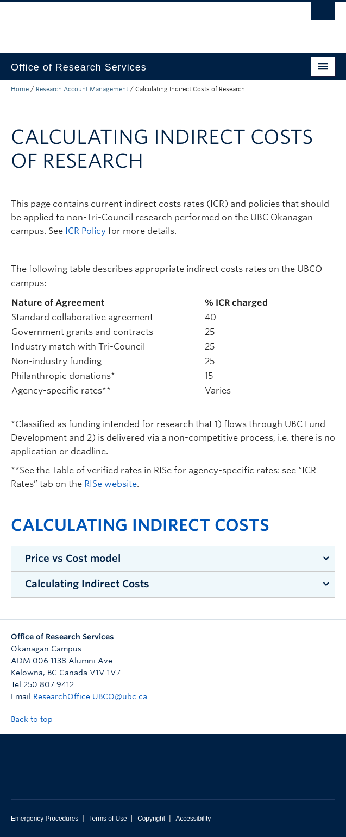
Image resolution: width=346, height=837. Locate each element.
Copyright (151, 818)
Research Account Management (82, 89)
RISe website (110, 484)
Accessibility (193, 818)
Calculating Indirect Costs (87, 583)
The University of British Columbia (124, 22)
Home (20, 89)
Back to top (37, 719)
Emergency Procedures (44, 818)
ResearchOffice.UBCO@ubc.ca (90, 696)
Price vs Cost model (73, 558)
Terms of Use (108, 818)
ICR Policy (85, 231)
